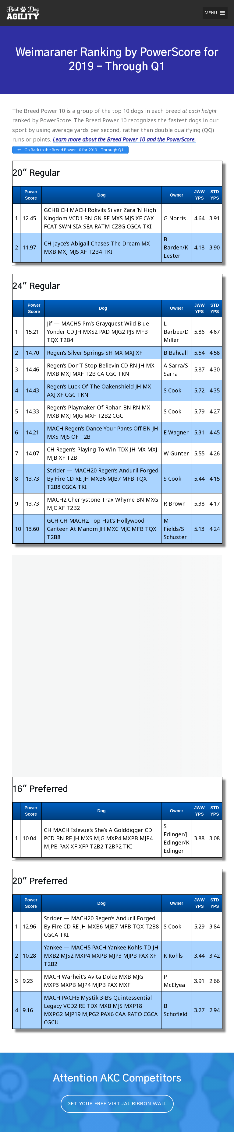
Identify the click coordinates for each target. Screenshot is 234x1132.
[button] (210, 13)
